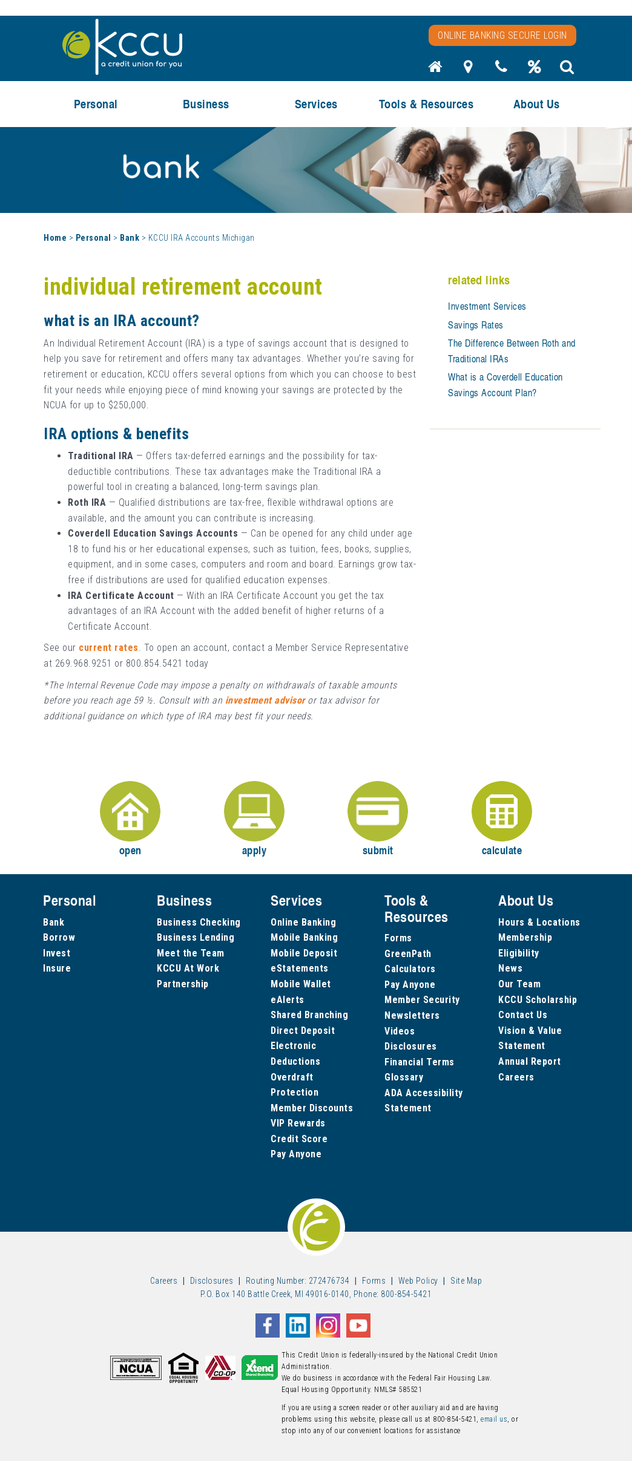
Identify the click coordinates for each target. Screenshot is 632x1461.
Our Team (519, 984)
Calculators (410, 969)
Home (55, 238)
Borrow (59, 937)
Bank (129, 238)
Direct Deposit (303, 1030)
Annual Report (529, 1061)
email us (494, 1419)
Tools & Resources (426, 104)
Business (206, 104)
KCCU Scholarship (537, 999)
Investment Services (487, 306)
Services (316, 104)
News (510, 968)
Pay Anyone (296, 1154)
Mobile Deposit (304, 953)
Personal (96, 104)
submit (377, 819)
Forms (398, 938)
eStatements (300, 968)
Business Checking (199, 922)
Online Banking (303, 922)
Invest (56, 953)
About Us (536, 104)
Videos (399, 1031)
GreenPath (408, 953)
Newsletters (412, 1015)
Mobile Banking (304, 937)
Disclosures (410, 1046)
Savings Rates (476, 325)
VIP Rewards (298, 1123)
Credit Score (299, 1139)
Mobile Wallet (301, 984)
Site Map (466, 1281)
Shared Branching (309, 1015)
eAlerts (287, 999)
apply (254, 819)
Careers (516, 1077)
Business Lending (195, 937)
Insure (57, 968)
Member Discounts (312, 1108)
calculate (502, 819)
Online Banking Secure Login (502, 35)
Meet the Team (191, 953)
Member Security (422, 999)
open (130, 819)
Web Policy (418, 1281)
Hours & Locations (539, 922)
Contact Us (522, 1015)
